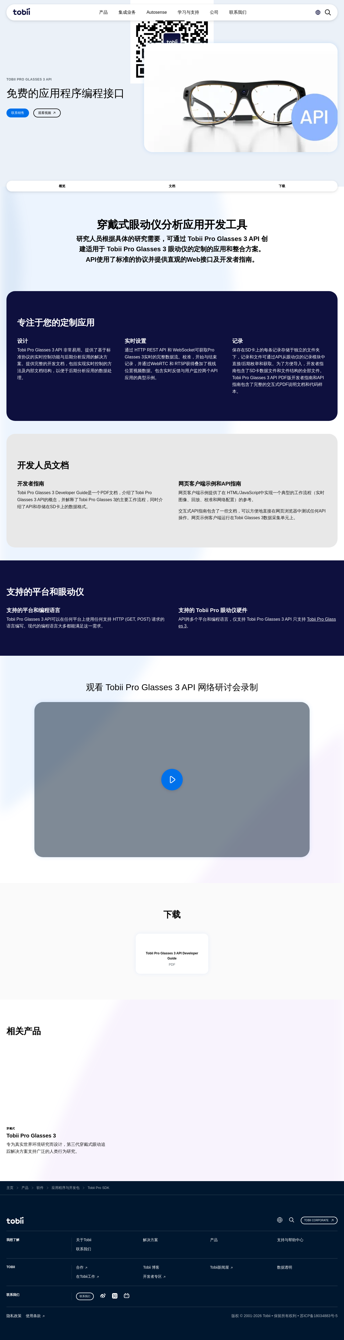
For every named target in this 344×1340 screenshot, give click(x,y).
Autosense (156, 12)
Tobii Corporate (319, 1220)
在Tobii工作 (85, 1276)
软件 (40, 1188)
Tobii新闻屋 (219, 1267)
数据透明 (284, 1267)
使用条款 (33, 1316)
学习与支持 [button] (188, 12)
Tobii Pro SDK (98, 1188)
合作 (80, 1267)
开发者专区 (152, 1276)
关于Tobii (83, 1240)
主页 (9, 1188)
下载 (282, 186)
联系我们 (83, 1249)
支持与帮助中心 (290, 1240)
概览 (62, 186)
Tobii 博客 (151, 1267)
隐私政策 (14, 1316)
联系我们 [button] (237, 12)
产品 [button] (103, 12)
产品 (25, 1188)
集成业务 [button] (127, 12)
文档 (172, 186)
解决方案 (150, 1240)
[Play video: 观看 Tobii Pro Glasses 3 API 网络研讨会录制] (172, 779)
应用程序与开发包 (66, 1188)
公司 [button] (214, 12)
